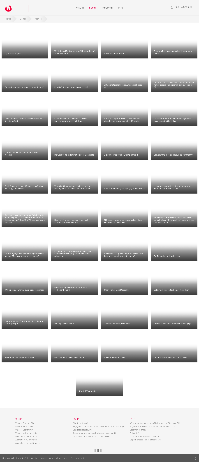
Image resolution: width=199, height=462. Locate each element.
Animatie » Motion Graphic (27, 443)
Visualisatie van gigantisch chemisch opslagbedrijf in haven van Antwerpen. (72, 187)
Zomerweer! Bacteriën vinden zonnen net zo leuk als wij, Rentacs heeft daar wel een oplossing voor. (174, 219)
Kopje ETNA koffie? (88, 391)
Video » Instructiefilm (25, 426)
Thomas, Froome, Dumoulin (117, 323)
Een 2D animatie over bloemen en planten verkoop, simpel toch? (24, 187)
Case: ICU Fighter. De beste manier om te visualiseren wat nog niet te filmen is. (123, 119)
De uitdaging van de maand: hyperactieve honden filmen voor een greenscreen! (24, 254)
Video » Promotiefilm (24, 423)
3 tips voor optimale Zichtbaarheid (121, 155)
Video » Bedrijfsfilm (24, 430)
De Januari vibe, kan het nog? (167, 256)
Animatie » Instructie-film (26, 436)
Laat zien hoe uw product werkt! (144, 436)
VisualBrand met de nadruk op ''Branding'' (173, 155)
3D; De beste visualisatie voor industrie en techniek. (153, 426)
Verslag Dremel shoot (64, 323)
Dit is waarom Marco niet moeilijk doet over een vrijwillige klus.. (172, 119)
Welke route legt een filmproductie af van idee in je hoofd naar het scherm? (123, 254)
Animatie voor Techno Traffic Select (171, 357)
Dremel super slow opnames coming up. (172, 323)
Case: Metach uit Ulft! (114, 53)
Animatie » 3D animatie (26, 440)
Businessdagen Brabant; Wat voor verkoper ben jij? (70, 288)
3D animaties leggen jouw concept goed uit (123, 86)
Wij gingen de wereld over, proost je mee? (24, 290)
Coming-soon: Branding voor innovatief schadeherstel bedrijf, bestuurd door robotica (73, 253)
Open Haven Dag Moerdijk (116, 290)
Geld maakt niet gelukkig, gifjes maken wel (124, 188)
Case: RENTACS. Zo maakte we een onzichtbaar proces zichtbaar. (71, 119)
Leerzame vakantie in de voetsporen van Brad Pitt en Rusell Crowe (173, 187)
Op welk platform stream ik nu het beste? (24, 87)
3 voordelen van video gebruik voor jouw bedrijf (173, 52)
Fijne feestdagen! (13, 53)
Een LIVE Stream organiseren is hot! (71, 87)
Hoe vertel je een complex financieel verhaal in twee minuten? (71, 221)
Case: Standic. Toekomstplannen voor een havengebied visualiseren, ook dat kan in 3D (174, 84)
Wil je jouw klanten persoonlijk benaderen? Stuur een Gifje (74, 52)
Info (120, 7)
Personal (107, 7)
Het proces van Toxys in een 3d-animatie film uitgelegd (24, 322)
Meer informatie (77, 458)
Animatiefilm (135, 433)
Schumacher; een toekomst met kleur (171, 290)
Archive (38, 19)
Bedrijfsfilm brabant (139, 430)
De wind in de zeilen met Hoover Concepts (74, 155)
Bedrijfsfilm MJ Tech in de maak (69, 357)
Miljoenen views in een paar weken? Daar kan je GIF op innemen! (123, 221)
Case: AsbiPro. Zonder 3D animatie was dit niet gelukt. (23, 119)
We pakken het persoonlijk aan (19, 357)
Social (93, 7)
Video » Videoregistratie (26, 433)
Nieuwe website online (114, 357)
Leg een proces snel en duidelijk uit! (145, 440)
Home (8, 19)
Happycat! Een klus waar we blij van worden (22, 153)
